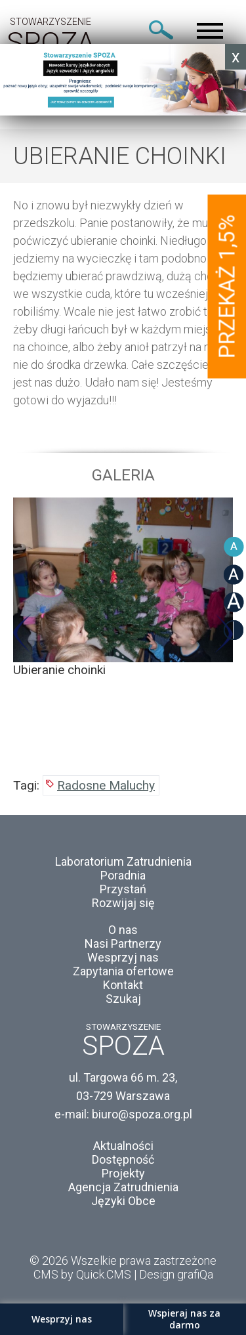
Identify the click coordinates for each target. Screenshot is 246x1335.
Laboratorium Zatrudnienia (123, 861)
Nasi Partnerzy (123, 943)
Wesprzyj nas (123, 957)
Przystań (123, 889)
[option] (123, 587)
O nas (123, 930)
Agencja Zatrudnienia (123, 1187)
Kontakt (123, 985)
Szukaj (123, 999)
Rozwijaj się (123, 903)
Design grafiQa (176, 1274)
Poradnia (123, 875)
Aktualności (123, 1146)
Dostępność (123, 1159)
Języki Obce (123, 1201)
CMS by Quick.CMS (82, 1274)
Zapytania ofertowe (123, 971)
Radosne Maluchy (106, 785)
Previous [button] (22, 634)
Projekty (123, 1173)
